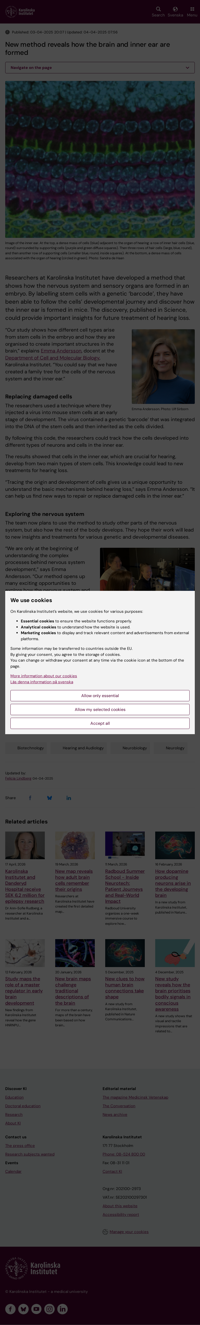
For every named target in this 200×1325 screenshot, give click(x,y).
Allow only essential (100, 695)
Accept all (100, 723)
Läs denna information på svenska (41, 682)
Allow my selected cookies (100, 709)
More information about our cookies (43, 676)
